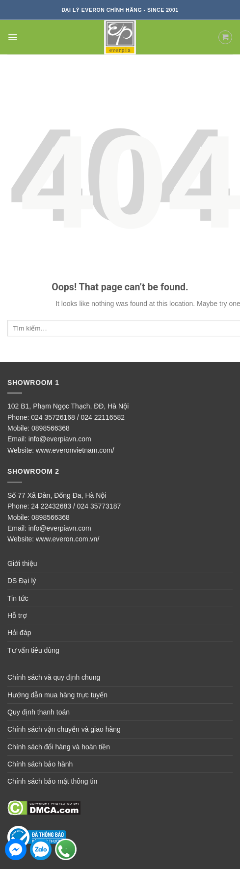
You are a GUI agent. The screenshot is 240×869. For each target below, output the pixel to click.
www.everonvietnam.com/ (75, 450)
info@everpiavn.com (59, 439)
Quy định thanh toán (38, 712)
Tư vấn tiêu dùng (33, 650)
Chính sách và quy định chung (53, 677)
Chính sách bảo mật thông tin (52, 781)
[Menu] (12, 37)
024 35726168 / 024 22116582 (78, 417)
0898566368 (50, 428)
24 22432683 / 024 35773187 (76, 506)
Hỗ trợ (17, 615)
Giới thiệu (22, 563)
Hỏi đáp (19, 633)
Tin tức (17, 598)
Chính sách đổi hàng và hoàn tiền (58, 747)
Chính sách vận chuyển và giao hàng (64, 729)
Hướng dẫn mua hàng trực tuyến (57, 695)
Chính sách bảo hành (40, 764)
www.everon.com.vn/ (67, 539)
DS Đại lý (21, 581)
